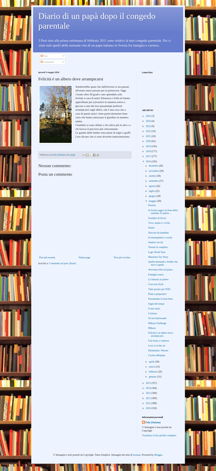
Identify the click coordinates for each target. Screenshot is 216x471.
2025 (149, 116)
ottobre (153, 176)
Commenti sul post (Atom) (62, 263)
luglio (152, 191)
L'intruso (152, 313)
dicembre (154, 165)
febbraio (153, 371)
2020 (149, 141)
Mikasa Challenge (157, 323)
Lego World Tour (156, 252)
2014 (149, 388)
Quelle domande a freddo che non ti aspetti (163, 263)
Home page (84, 257)
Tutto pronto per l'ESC (159, 289)
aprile (152, 361)
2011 (148, 403)
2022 (149, 131)
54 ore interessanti (157, 318)
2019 (149, 146)
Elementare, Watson (158, 350)
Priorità (152, 205)
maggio (153, 201)
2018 (149, 151)
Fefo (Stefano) (153, 422)
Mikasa (151, 328)
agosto (152, 186)
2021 (149, 136)
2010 (149, 408)
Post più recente (47, 257)
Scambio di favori (157, 218)
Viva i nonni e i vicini (159, 223)
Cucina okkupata (156, 355)
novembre (154, 171)
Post (44, 56)
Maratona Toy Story (158, 257)
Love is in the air (156, 345)
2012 (149, 398)
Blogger (158, 455)
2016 (149, 161)
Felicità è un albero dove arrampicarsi (160, 334)
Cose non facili (155, 284)
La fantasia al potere (158, 279)
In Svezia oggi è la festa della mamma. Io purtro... (163, 212)
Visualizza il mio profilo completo (159, 435)
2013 (149, 393)
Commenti (47, 62)
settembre (154, 181)
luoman (137, 455)
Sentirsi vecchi (155, 242)
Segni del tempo (156, 303)
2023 (149, 126)
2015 (149, 383)
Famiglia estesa (156, 274)
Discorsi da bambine (158, 232)
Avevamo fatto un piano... (161, 269)
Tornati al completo (158, 247)
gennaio (153, 376)
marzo (152, 366)
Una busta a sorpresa (158, 340)
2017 (149, 156)
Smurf (151, 227)
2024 (149, 121)
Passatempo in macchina (160, 298)
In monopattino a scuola (160, 237)
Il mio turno (154, 308)
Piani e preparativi (157, 294)
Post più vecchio (122, 257)
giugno (152, 196)
